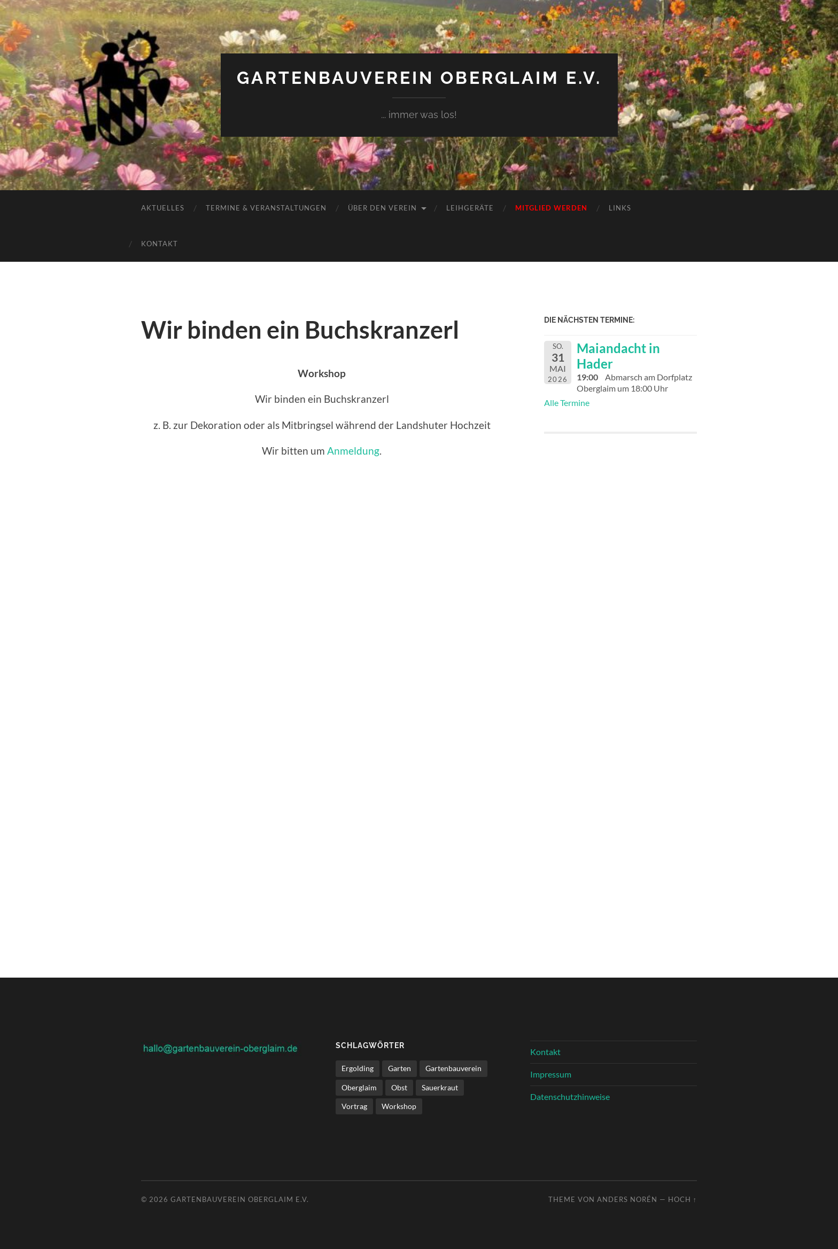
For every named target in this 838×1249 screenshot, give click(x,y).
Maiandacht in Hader (618, 355)
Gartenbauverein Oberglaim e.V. (419, 78)
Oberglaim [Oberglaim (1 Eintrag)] (359, 1087)
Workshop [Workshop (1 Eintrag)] (399, 1106)
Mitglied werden (551, 208)
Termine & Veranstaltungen (266, 208)
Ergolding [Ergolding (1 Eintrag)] (358, 1068)
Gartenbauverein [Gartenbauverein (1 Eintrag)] (453, 1068)
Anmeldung (353, 450)
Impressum (550, 1074)
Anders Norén (627, 1199)
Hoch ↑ (682, 1199)
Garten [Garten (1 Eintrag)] (399, 1068)
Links (620, 208)
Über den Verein (382, 208)
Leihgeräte (470, 208)
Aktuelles (162, 208)
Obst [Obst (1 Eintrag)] (399, 1087)
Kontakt (159, 243)
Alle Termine (566, 402)
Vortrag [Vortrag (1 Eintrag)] (354, 1106)
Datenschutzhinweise (570, 1096)
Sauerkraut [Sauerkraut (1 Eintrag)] (440, 1087)
